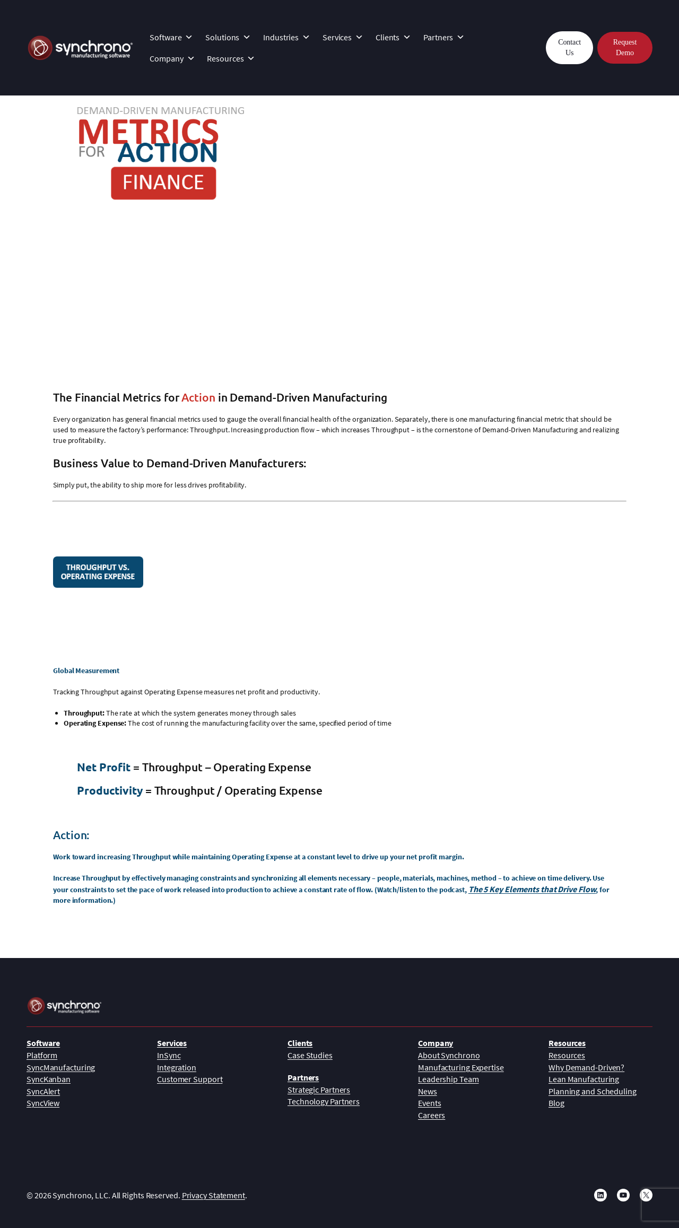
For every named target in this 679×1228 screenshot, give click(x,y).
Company (172, 58)
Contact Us (569, 47)
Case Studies (310, 1055)
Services (343, 37)
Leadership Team (448, 1079)
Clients (393, 37)
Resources (231, 58)
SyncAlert (43, 1091)
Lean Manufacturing (584, 1079)
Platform (42, 1055)
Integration (176, 1067)
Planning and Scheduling (593, 1091)
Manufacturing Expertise (461, 1067)
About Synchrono (449, 1055)
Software (171, 37)
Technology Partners (324, 1101)
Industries (286, 37)
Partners (444, 37)
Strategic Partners (319, 1089)
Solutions (228, 37)
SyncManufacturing (61, 1067)
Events (429, 1103)
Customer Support (189, 1079)
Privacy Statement (213, 1195)
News (427, 1091)
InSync (168, 1055)
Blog (556, 1103)
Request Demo (625, 47)
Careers (431, 1115)
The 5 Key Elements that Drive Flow (532, 889)
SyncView (43, 1103)
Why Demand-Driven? (586, 1067)
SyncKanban (49, 1079)
